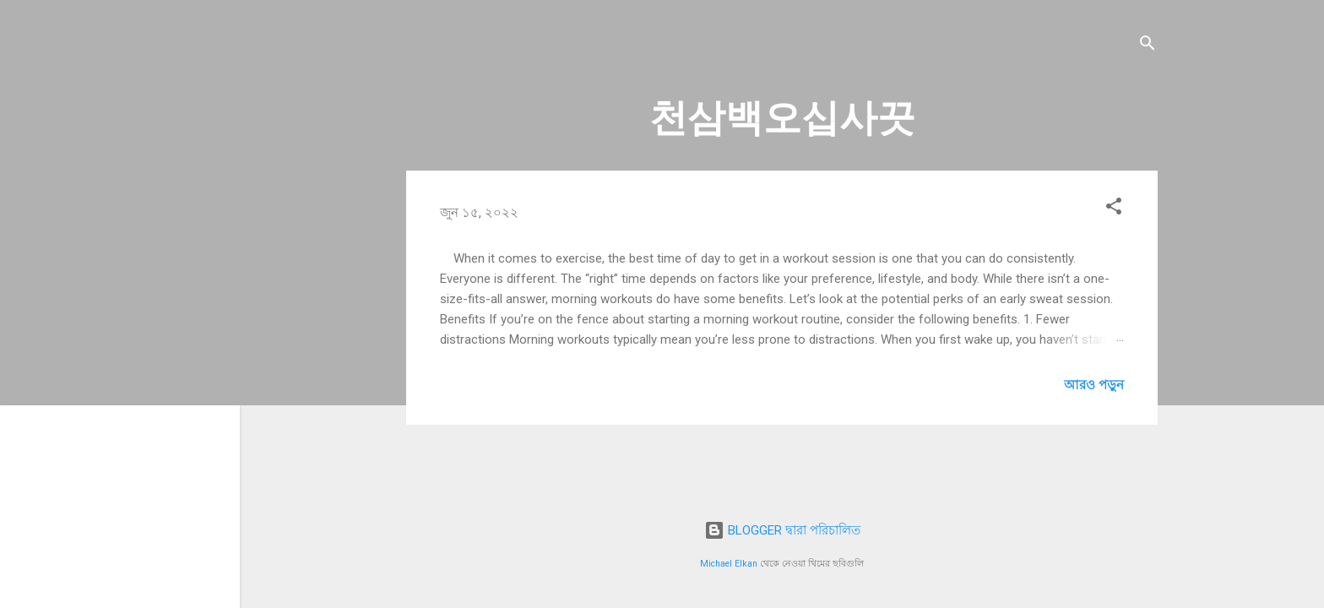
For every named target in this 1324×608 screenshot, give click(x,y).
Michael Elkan (728, 563)
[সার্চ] (1147, 46)
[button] (1114, 209)
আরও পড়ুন (1094, 385)
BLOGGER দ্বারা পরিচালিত (782, 530)
